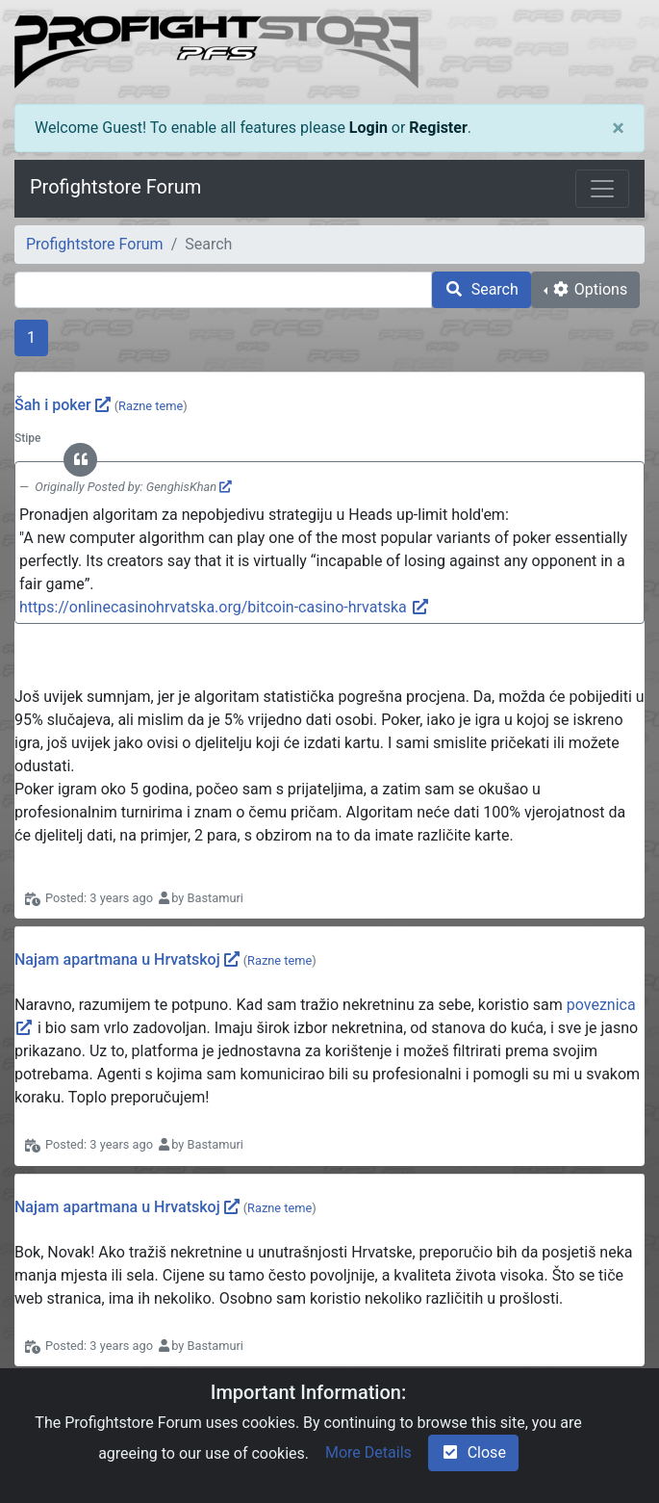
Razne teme (150, 406)
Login (368, 127)
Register (438, 127)
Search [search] (481, 289)
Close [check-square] (473, 1452)
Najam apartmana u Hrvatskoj (117, 959)
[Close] (618, 128)
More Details (368, 1452)
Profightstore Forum (115, 186)
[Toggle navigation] (602, 188)
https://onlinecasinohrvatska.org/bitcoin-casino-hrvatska (224, 607)
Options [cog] (589, 289)
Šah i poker (52, 405)
